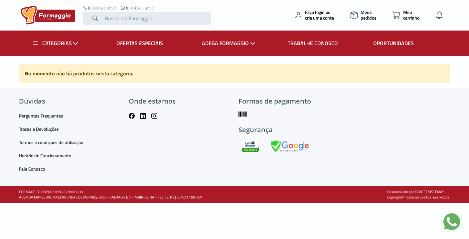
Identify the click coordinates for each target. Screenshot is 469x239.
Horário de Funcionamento (45, 155)
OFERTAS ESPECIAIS (139, 43)
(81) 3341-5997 (99, 8)
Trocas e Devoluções (39, 128)
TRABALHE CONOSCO (313, 43)
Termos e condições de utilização (51, 142)
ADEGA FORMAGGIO (229, 43)
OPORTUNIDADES (393, 43)
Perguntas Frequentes (41, 115)
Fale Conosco (32, 168)
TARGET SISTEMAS (429, 192)
